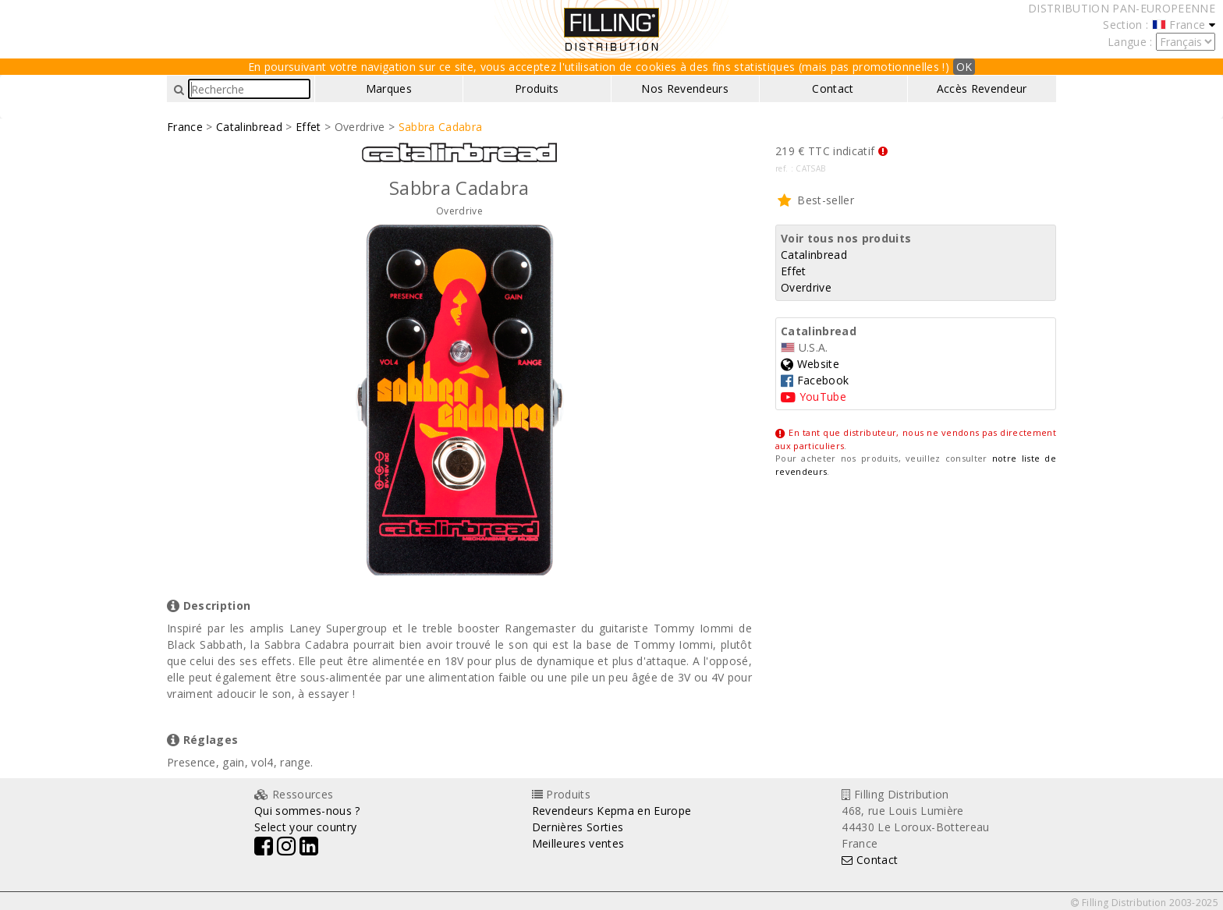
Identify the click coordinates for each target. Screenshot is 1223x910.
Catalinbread (249, 126)
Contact (832, 88)
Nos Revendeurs (684, 88)
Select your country (305, 827)
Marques (389, 88)
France (185, 126)
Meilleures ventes (578, 843)
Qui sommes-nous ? (307, 810)
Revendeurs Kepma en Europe (612, 810)
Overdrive (806, 287)
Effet (308, 126)
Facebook (815, 380)
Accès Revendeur (982, 88)
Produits (537, 88)
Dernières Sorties (578, 827)
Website (810, 363)
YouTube (813, 396)
